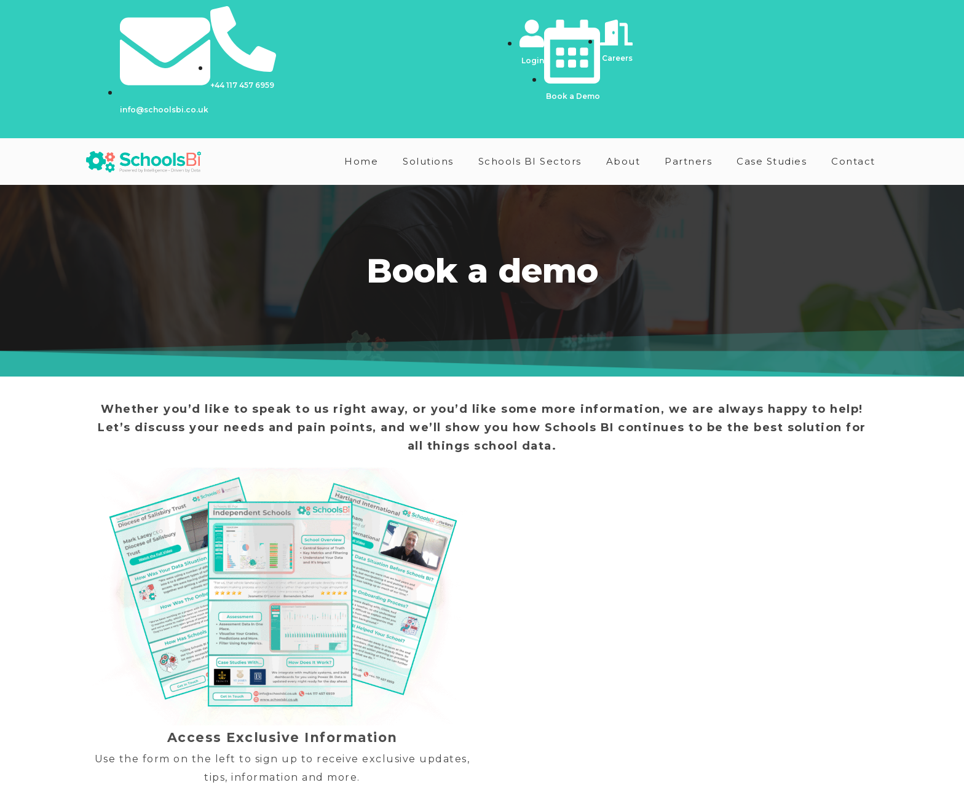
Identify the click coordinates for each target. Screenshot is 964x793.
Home (361, 161)
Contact (853, 161)
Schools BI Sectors (530, 161)
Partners (688, 161)
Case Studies (772, 161)
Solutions (428, 161)
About (623, 161)
